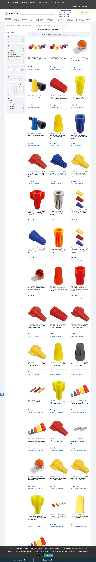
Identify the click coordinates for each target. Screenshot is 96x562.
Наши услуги (9, 2)
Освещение (24, 19)
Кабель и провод (31, 20)
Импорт (31, 2)
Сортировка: (43, 34)
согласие (9, 551)
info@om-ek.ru (64, 16)
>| (62, 546)
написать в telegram (66, 12)
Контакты (64, 2)
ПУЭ (26, 2)
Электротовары (10, 26)
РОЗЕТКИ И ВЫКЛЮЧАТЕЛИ (15, 20)
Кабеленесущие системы (50, 20)
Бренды (88, 19)
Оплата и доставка (41, 2)
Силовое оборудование (60, 20)
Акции (50, 2)
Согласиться (48, 555)
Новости (56, 2)
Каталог (8, 19)
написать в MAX (64, 14)
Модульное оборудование (40, 20)
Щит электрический (69, 20)
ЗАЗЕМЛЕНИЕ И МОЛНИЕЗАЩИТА (80, 20)
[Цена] (10, 70)
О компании (19, 2)
